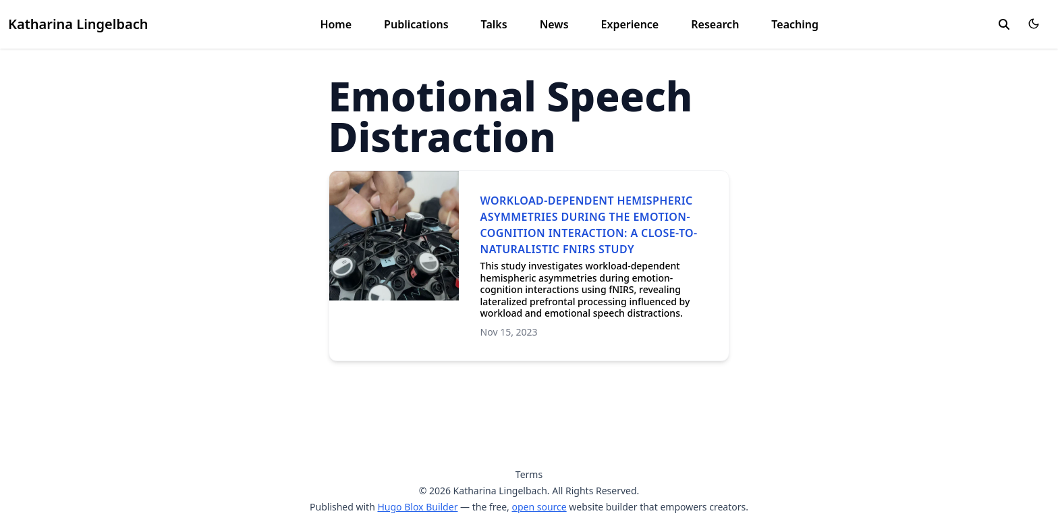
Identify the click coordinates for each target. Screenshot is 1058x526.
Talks (494, 24)
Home (336, 24)
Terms (529, 474)
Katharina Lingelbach (78, 24)
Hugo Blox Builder (417, 506)
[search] (1004, 24)
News (554, 24)
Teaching (794, 24)
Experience (630, 24)
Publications (416, 24)
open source (538, 506)
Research (715, 24)
